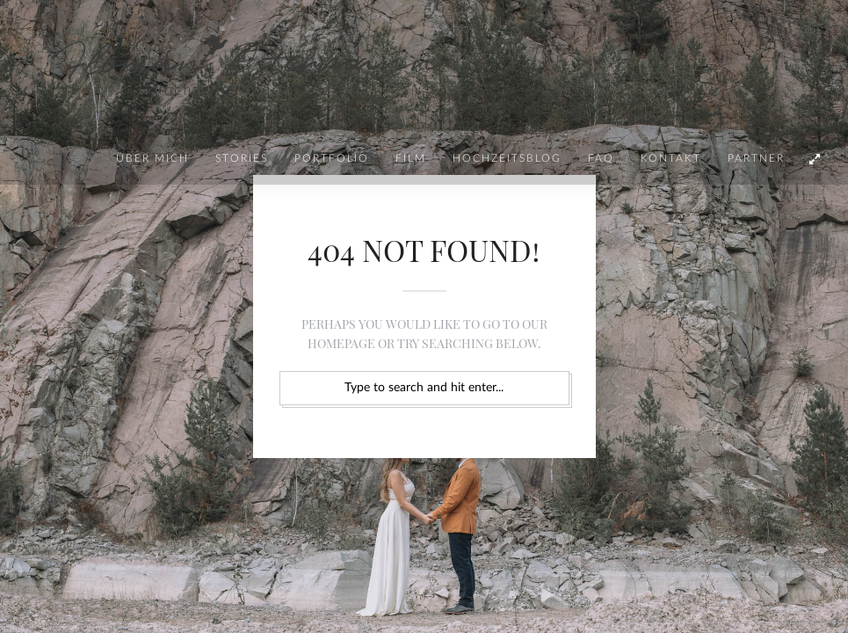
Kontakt (671, 158)
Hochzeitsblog (507, 158)
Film (410, 158)
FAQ (601, 158)
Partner (756, 158)
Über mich (152, 158)
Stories (241, 158)
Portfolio (331, 158)
